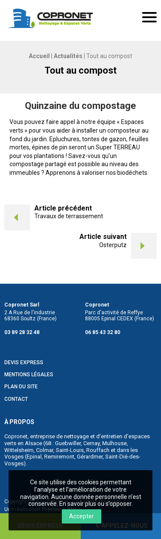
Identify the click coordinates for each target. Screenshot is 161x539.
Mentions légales (28, 375)
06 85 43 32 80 (102, 332)
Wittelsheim (18, 450)
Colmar (44, 450)
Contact (16, 399)
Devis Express (23, 363)
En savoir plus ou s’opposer (95, 503)
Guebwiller (68, 443)
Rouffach (97, 450)
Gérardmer (90, 456)
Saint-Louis (70, 450)
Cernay (91, 443)
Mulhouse (114, 443)
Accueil (39, 56)
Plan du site (21, 387)
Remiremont (59, 456)
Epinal (34, 456)
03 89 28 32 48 (21, 332)
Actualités (68, 56)
